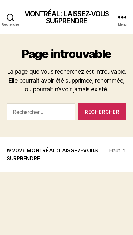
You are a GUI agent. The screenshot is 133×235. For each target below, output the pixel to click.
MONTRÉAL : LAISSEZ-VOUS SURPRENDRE (66, 17)
